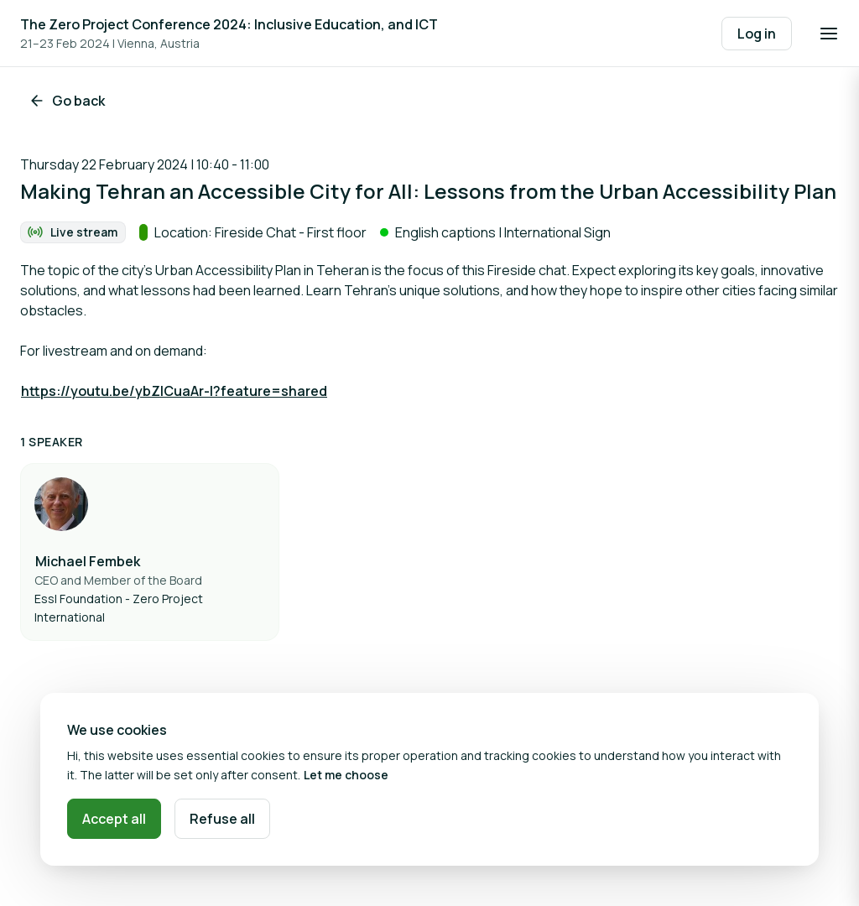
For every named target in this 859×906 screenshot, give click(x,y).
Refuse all (222, 819)
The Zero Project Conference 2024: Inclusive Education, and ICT (229, 24)
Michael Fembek (87, 561)
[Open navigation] (829, 33)
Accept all (114, 819)
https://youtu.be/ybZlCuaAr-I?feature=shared (174, 391)
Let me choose (346, 775)
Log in (756, 33)
